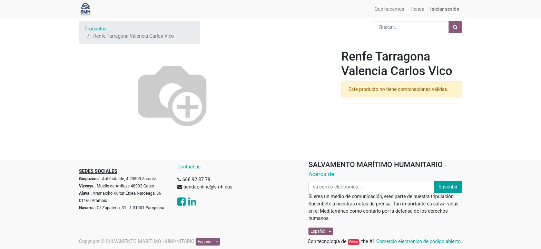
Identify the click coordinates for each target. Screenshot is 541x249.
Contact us (188, 166)
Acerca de (321, 173)
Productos (96, 28)
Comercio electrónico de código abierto (418, 241)
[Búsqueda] (455, 27)
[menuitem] (389, 9)
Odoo (353, 242)
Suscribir (448, 187)
